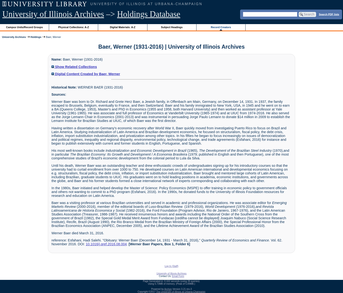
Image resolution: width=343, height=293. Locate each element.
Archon (168, 289)
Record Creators (221, 27)
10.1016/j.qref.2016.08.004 (106, 244)
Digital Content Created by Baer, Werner (85, 74)
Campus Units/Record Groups (24, 27)
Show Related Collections (74, 67)
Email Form (178, 276)
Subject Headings (172, 27)
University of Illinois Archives (53, 14)
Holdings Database (148, 14)
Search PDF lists (329, 14)
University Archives (14, 37)
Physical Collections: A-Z (73, 27)
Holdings (35, 37)
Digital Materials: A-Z (122, 27)
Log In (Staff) (171, 266)
